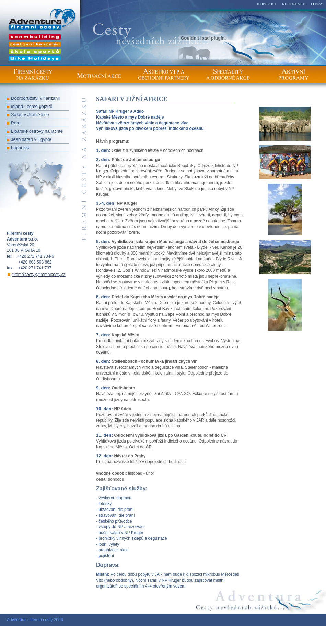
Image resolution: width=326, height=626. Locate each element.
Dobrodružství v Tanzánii (35, 98)
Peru (15, 122)
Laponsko (20, 147)
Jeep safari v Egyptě (31, 139)
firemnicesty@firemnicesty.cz (39, 274)
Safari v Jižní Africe (30, 114)
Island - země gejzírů (32, 106)
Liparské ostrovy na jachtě (37, 131)
